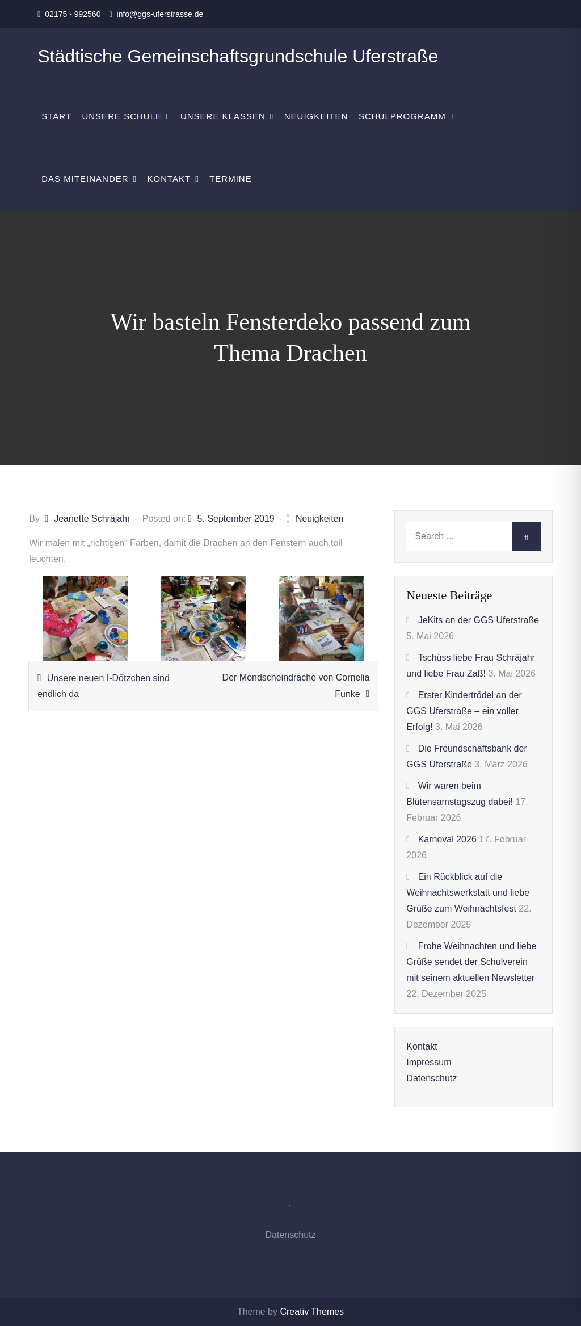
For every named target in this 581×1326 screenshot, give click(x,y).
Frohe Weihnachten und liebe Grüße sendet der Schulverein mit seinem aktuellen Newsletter (471, 962)
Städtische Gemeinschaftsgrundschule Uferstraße (237, 56)
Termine (230, 178)
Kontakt (169, 178)
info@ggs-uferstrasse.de (160, 14)
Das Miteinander (84, 178)
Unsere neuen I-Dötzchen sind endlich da (103, 686)
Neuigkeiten (316, 116)
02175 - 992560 (72, 14)
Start (56, 116)
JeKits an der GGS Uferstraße (478, 620)
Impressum (428, 1062)
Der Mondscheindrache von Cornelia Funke (296, 686)
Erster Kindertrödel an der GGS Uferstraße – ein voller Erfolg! (464, 711)
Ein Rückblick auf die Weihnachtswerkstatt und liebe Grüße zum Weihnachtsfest (467, 892)
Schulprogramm (402, 116)
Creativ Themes (312, 1311)
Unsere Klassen (223, 116)
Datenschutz (431, 1078)
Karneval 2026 (447, 839)
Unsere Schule (122, 116)
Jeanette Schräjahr (92, 518)
